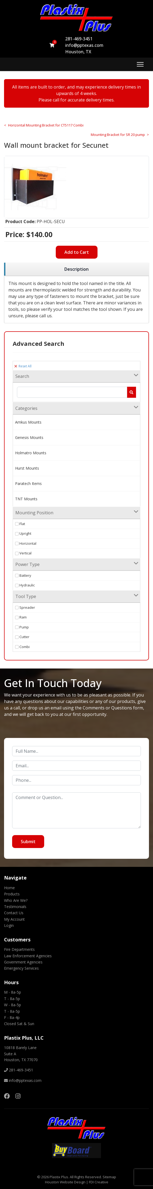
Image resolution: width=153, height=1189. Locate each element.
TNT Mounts (26, 498)
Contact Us (13, 912)
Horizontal (25, 543)
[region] (76, 269)
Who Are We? (15, 900)
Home (9, 887)
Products (12, 893)
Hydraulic (25, 585)
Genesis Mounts (29, 437)
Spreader (25, 607)
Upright (23, 533)
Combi (22, 646)
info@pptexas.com (84, 45)
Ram (21, 617)
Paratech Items (28, 483)
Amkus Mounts (28, 422)
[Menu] (140, 64)
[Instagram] (17, 1096)
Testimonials (15, 906)
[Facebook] (7, 1096)
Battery (23, 575)
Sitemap (109, 1176)
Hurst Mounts (27, 468)
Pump (22, 627)
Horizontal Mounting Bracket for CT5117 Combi (46, 125)
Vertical (23, 553)
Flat (20, 523)
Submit (28, 842)
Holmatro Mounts (30, 452)
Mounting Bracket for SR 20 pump (118, 134)
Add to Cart (76, 252)
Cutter (22, 636)
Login (9, 925)
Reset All (23, 366)
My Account (14, 919)
